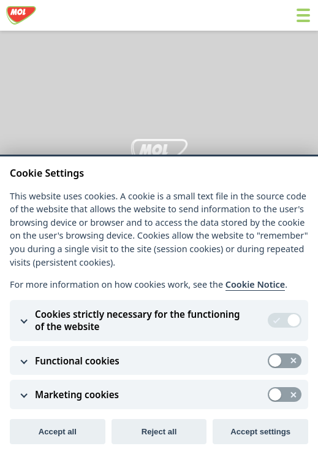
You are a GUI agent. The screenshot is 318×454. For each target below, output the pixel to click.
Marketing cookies (77, 394)
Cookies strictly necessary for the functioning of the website (137, 320)
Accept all (58, 431)
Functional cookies (77, 361)
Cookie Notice (255, 284)
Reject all (159, 431)
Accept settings (260, 431)
